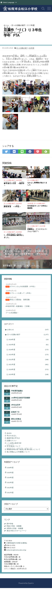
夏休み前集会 (16, 419)
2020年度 (19, 232)
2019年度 (31, 25)
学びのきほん (12, 436)
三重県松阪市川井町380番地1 (16, 543)
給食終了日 (15, 412)
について (13, 445)
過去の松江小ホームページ (16, 531)
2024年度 (28, 349)
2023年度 (19, 180)
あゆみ (9, 433)
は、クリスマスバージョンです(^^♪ (37, 229)
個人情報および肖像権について (18, 452)
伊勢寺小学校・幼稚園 (15, 528)
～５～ (12, 206)
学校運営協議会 (17, 391)
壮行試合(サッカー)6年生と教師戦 (37, 207)
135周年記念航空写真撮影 (20, 398)
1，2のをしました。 (14, 235)
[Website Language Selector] (9, 2)
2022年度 (28, 359)
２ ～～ (14, 184)
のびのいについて (23, 449)
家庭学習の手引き (13, 438)
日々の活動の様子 (18, 25)
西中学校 (10, 524)
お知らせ (28, 329)
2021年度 (42, 226)
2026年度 (28, 339)
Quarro (31, 583)
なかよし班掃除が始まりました (37, 184)
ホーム (6, 25)
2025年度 (30, 203)
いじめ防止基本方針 (14, 443)
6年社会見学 (15, 405)
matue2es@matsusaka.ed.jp (16, 550)
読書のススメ (12, 440)
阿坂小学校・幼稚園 (14, 526)
